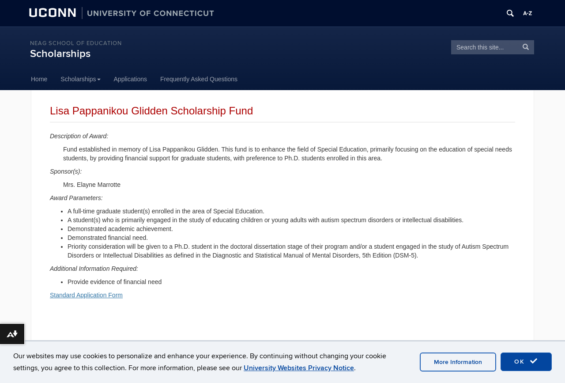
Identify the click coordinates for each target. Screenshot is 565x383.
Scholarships (60, 53)
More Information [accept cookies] (458, 362)
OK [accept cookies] (526, 361)
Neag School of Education (76, 43)
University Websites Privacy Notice (299, 368)
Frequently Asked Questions (198, 79)
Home (39, 79)
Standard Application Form (86, 295)
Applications (130, 79)
